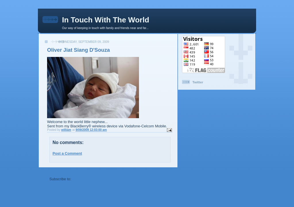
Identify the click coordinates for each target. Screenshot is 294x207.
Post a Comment (67, 153)
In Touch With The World (105, 20)
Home (110, 168)
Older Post (161, 168)
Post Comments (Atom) (93, 179)
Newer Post (59, 168)
